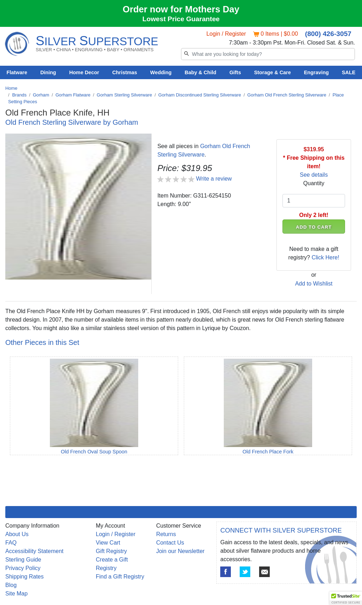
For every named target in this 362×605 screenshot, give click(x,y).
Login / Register (226, 34)
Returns (166, 534)
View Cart (108, 543)
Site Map (16, 594)
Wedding (161, 72)
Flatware (17, 72)
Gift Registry (111, 551)
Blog (11, 585)
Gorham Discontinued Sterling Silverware (199, 95)
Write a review (214, 179)
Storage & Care (272, 72)
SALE (348, 72)
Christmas (124, 72)
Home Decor (84, 72)
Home (11, 88)
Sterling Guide (23, 560)
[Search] (268, 54)
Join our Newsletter (180, 551)
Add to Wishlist (314, 284)
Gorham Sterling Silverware (124, 95)
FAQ (11, 543)
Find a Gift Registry (120, 577)
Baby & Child (200, 72)
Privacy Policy (23, 568)
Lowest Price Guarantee (181, 19)
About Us (17, 534)
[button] (345, 598)
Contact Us (170, 543)
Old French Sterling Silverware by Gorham (71, 122)
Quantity (314, 183)
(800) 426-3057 (328, 33)
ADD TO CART (314, 227)
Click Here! (325, 257)
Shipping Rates (24, 577)
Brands (19, 95)
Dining (48, 72)
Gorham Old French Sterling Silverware (286, 95)
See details (314, 175)
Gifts (235, 72)
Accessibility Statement (34, 551)
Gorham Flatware (73, 95)
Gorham (41, 95)
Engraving (316, 72)
